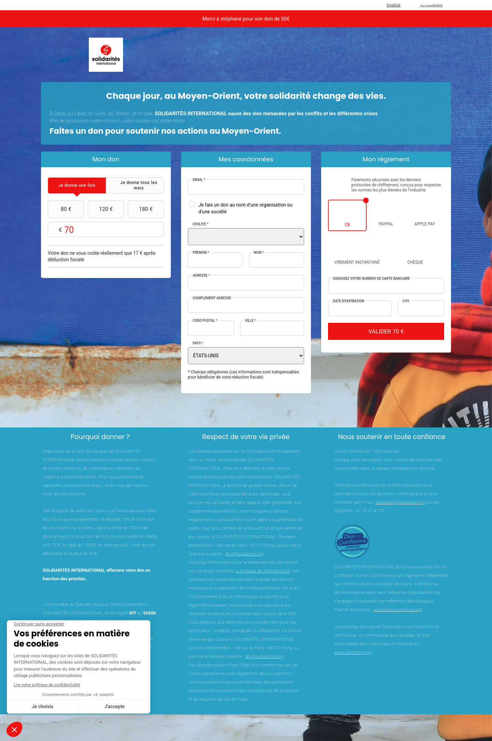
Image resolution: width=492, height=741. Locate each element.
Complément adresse (212, 298)
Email (199, 180)
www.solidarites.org (353, 652)
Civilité (200, 224)
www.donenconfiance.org (397, 609)
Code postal (205, 320)
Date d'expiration (348, 301)
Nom (259, 252)
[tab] (77, 185)
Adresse (201, 275)
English (393, 5)
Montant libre (106, 229)
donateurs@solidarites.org (400, 502)
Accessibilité (431, 5)
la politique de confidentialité (263, 570)
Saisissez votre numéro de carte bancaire (371, 278)
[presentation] (77, 185)
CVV (405, 301)
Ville (250, 320)
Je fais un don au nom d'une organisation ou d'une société (245, 208)
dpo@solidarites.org (244, 553)
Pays (198, 343)
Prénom (201, 252)
